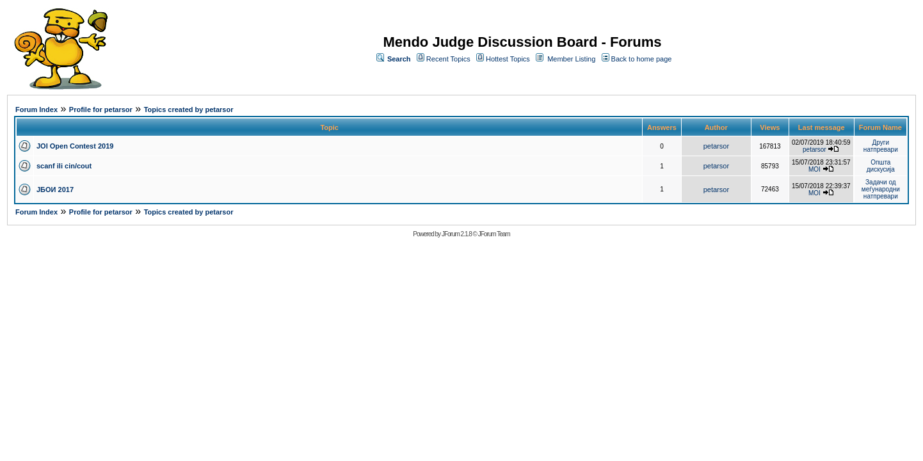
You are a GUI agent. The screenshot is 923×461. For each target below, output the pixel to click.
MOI (814, 169)
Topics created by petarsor (189, 109)
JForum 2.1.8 (457, 234)
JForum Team (494, 234)
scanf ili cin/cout (64, 166)
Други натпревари (880, 146)
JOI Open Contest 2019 (74, 146)
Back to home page (641, 59)
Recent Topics (448, 59)
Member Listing (571, 59)
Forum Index (36, 109)
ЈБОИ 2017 (55, 189)
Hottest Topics (508, 59)
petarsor (716, 146)
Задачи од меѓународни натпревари (881, 189)
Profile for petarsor (100, 109)
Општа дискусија (881, 166)
